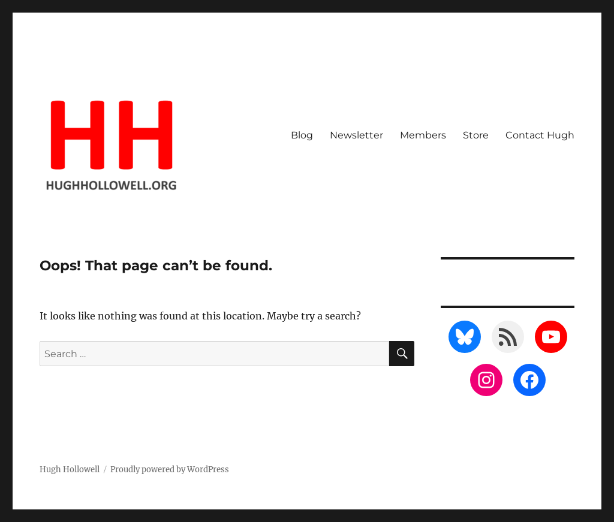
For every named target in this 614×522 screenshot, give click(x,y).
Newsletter (356, 135)
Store (476, 135)
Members (423, 135)
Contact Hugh (539, 135)
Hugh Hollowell (70, 469)
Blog (302, 135)
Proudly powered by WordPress (169, 469)
